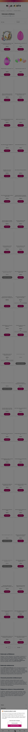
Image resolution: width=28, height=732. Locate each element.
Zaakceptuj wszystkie (14, 725)
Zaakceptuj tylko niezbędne (14, 720)
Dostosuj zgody (15, 723)
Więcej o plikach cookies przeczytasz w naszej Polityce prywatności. (13, 718)
